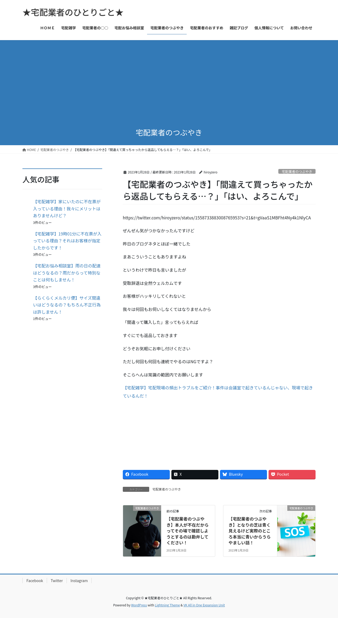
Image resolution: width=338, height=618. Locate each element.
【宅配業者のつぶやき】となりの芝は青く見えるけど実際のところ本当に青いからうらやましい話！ (249, 531)
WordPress (139, 605)
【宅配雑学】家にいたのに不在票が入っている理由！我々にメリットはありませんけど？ (67, 208)
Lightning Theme (167, 605)
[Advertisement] (169, 80)
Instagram (79, 580)
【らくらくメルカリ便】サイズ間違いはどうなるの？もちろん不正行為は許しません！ (67, 305)
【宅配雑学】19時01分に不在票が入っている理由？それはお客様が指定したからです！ (67, 240)
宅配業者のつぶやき (297, 171)
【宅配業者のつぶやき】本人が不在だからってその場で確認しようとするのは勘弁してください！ (187, 531)
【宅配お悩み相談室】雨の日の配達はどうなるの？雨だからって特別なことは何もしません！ (67, 272)
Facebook (34, 580)
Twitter (57, 580)
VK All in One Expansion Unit (204, 605)
